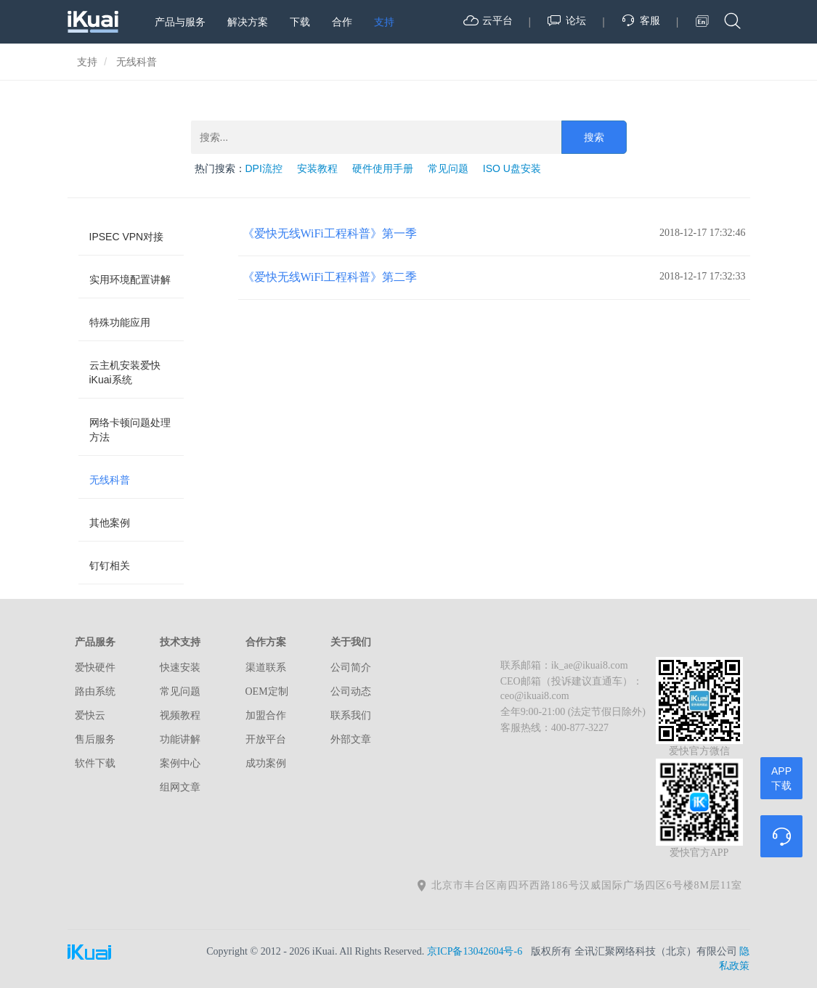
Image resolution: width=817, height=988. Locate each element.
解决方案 (247, 22)
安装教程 (317, 168)
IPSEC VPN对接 (126, 236)
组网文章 (180, 787)
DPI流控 (264, 168)
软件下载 (95, 763)
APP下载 (781, 778)
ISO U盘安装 (512, 168)
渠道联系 (265, 667)
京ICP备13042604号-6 (474, 951)
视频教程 (180, 715)
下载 (300, 22)
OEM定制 (266, 691)
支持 (384, 22)
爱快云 (90, 715)
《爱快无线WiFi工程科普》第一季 (330, 233)
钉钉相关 (109, 565)
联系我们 (350, 715)
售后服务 (95, 739)
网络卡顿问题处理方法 (130, 430)
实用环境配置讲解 (130, 279)
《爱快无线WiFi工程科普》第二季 (330, 277)
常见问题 (448, 168)
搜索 (594, 137)
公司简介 (350, 667)
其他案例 (109, 522)
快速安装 (180, 667)
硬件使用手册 (382, 168)
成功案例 (265, 763)
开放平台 (265, 739)
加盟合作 (265, 715)
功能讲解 (180, 739)
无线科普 (109, 480)
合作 (342, 22)
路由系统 (95, 691)
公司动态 (350, 691)
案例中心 (180, 763)
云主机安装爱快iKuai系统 (124, 372)
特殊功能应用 (119, 322)
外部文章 (350, 739)
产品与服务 (180, 22)
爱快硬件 (95, 667)
